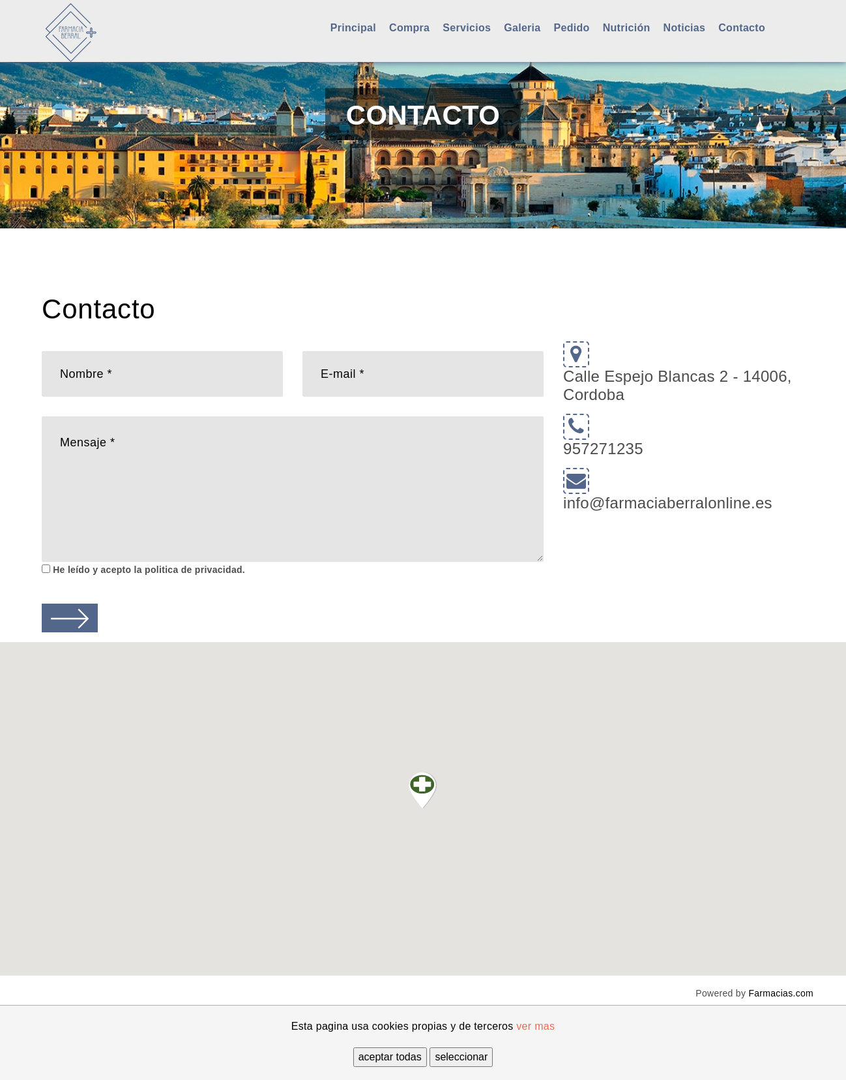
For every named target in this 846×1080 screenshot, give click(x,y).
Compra (409, 27)
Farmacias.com (780, 993)
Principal (353, 27)
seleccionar (461, 1056)
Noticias (685, 27)
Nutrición (626, 27)
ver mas (535, 1026)
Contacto (741, 27)
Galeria (522, 27)
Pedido (572, 27)
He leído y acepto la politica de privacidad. (147, 569)
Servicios (467, 27)
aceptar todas (390, 1056)
